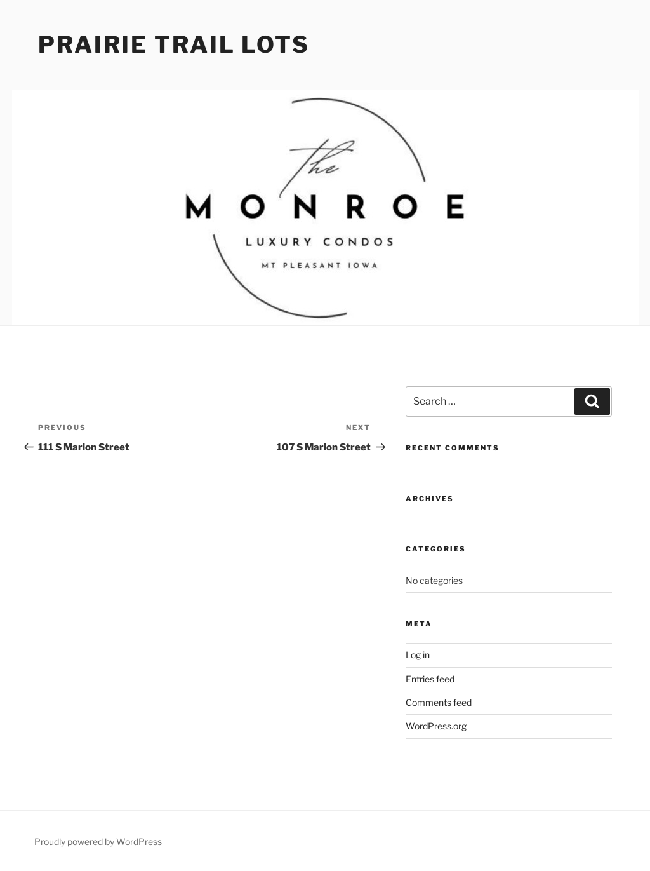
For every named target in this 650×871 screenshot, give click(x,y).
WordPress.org (436, 725)
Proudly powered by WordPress (98, 841)
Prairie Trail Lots (174, 44)
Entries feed (430, 678)
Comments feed (439, 702)
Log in (418, 654)
